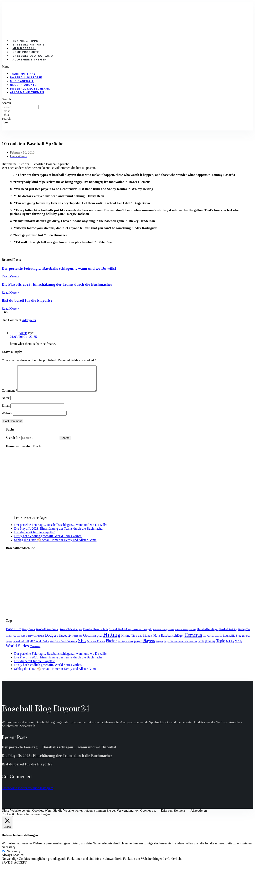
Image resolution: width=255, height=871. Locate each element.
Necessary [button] (8, 852)
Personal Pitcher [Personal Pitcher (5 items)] (96, 646)
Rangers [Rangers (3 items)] (159, 646)
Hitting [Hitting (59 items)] (112, 639)
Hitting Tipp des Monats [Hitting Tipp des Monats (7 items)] (137, 640)
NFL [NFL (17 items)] (82, 645)
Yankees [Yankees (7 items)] (35, 651)
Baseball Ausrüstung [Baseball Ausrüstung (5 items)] (47, 634)
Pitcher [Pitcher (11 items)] (111, 646)
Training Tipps (25, 41)
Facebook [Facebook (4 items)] (77, 640)
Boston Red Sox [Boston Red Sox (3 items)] (13, 641)
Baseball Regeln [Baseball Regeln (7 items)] (141, 634)
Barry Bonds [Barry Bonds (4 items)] (28, 634)
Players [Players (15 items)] (149, 645)
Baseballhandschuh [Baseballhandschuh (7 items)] (95, 634)
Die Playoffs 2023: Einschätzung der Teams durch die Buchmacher (57, 284)
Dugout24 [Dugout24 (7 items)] (65, 640)
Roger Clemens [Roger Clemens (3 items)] (171, 646)
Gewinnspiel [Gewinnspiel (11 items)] (92, 640)
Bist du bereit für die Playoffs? (27, 300)
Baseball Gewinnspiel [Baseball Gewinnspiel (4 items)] (71, 634)
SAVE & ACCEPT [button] (14, 867)
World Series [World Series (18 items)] (17, 650)
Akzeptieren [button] (198, 815)
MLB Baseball (24, 48)
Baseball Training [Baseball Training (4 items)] (228, 634)
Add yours (29, 320)
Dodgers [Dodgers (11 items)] (51, 640)
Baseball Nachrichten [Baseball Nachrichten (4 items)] (120, 634)
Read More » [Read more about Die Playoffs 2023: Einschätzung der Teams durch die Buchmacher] (10, 292)
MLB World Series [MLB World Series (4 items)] (39, 646)
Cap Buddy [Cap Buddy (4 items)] (26, 640)
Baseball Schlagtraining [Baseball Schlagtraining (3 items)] (185, 634)
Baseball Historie (28, 44)
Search (6, 103)
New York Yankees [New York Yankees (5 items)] (66, 646)
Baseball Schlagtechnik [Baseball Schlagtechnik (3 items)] (163, 634)
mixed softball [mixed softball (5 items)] (21, 646)
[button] (104, 66)
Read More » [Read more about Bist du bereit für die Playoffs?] (10, 308)
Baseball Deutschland (32, 56)
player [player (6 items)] (138, 646)
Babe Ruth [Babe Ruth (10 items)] (13, 634)
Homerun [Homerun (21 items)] (193, 640)
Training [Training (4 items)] (230, 646)
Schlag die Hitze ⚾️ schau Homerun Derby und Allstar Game (55, 545)
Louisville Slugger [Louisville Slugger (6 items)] (234, 640)
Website (7, 418)
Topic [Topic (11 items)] (220, 646)
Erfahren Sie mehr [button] (173, 815)
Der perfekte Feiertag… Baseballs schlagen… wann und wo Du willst (59, 268)
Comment (9, 395)
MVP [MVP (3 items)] (52, 646)
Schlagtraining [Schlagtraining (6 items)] (206, 646)
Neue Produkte (25, 52)
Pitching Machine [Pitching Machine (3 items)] (125, 646)
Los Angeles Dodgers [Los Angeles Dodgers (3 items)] (212, 641)
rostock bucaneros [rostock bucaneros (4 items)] (187, 646)
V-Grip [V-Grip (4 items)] (238, 646)
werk (23, 333)
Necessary (13, 856)
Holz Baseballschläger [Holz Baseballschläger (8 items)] (168, 640)
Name (6, 403)
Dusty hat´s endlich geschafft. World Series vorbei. (48, 541)
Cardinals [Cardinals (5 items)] (39, 640)
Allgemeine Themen (29, 59)
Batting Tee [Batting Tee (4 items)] (244, 634)
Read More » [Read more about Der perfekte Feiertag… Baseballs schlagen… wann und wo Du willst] (10, 276)
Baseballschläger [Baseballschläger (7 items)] (207, 634)
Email (6, 410)
